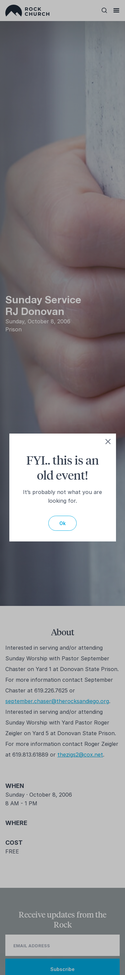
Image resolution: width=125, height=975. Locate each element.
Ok (62, 523)
